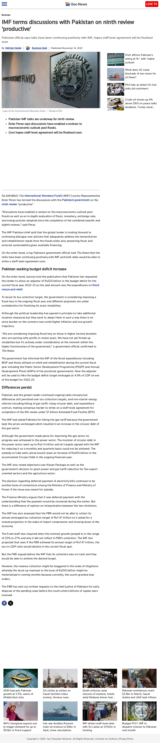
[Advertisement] (51, 162)
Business (6, 15)
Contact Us (102, 738)
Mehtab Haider (13, 48)
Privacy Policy (126, 738)
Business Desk (39, 48)
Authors (113, 738)
